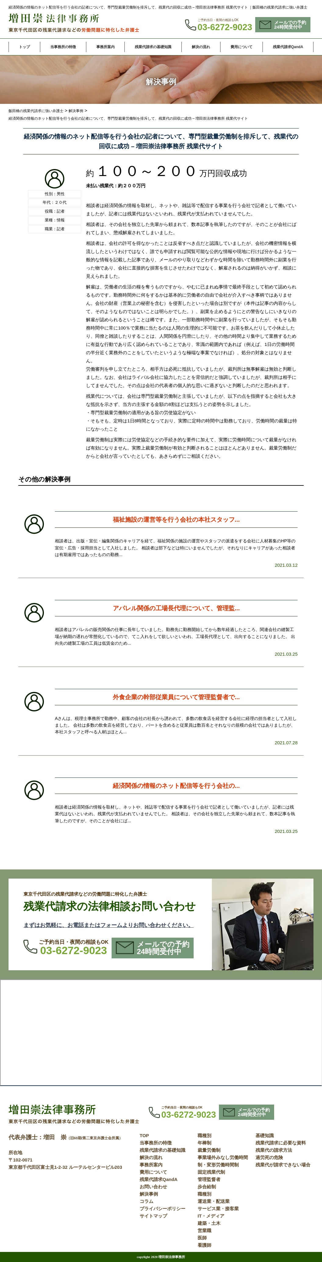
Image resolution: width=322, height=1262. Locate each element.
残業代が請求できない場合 (283, 1164)
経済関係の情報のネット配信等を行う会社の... (176, 785)
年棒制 (204, 1142)
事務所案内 (105, 47)
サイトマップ (153, 1215)
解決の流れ (201, 47)
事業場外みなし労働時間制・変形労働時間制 (223, 1161)
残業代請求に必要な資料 (281, 1142)
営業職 (204, 1230)
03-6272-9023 (225, 27)
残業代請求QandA (288, 47)
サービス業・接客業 (218, 1208)
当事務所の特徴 (63, 47)
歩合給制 (207, 1186)
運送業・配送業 (214, 1201)
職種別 (204, 1135)
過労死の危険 (269, 1157)
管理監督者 (209, 1179)
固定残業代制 (211, 1172)
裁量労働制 (209, 1150)
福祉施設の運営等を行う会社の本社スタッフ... (176, 519)
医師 (202, 1237)
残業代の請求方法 (274, 1150)
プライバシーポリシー (162, 1208)
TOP (144, 1135)
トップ (24, 47)
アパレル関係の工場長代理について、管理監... (176, 608)
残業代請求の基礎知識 (153, 47)
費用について (241, 47)
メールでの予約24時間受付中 (282, 25)
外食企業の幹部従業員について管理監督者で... (176, 697)
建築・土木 (209, 1223)
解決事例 (149, 1194)
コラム (146, 1201)
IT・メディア (211, 1215)
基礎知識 (265, 1135)
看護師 (204, 1245)
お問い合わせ (153, 1186)
